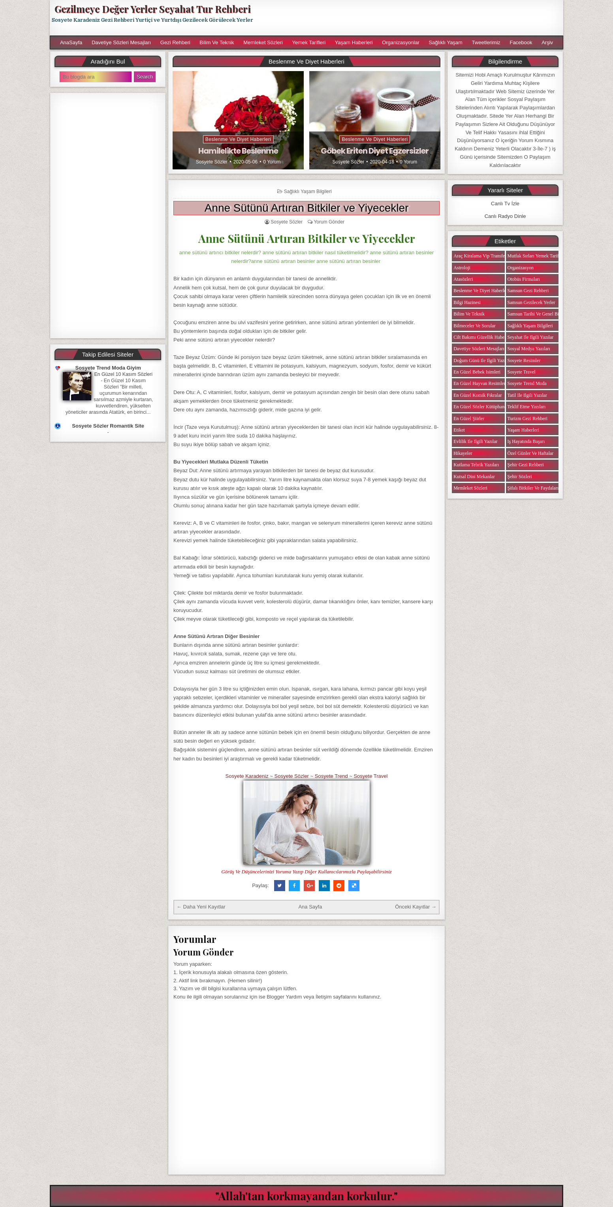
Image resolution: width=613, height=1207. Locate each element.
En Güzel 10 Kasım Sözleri (123, 374)
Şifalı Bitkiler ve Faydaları (533, 488)
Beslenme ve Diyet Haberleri (238, 139)
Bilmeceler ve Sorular (474, 325)
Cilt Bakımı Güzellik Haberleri (482, 337)
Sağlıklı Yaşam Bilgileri (308, 191)
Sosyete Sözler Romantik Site (108, 426)
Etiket (459, 430)
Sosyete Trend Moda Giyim (108, 368)
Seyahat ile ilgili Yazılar (531, 337)
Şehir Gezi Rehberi (526, 464)
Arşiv (547, 42)
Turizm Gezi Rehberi (528, 418)
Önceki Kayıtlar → (415, 907)
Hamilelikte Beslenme (238, 150)
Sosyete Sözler (212, 162)
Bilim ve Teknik (216, 42)
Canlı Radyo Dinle (505, 216)
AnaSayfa (71, 42)
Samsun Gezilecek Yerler (531, 302)
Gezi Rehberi (175, 42)
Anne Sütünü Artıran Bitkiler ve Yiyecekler (307, 208)
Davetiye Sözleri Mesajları (121, 42)
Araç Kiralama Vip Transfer (479, 256)
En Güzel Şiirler (468, 418)
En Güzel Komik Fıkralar (477, 395)
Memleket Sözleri (263, 42)
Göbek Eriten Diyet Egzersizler (375, 150)
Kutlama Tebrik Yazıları (476, 464)
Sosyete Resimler (524, 360)
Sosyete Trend (331, 776)
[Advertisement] (412, 18)
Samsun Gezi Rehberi (528, 290)
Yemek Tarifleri (308, 42)
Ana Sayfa (310, 907)
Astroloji (461, 267)
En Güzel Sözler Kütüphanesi (481, 406)
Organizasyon (521, 267)
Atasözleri (463, 279)
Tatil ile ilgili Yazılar (527, 395)
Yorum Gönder (329, 222)
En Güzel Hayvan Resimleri (480, 383)
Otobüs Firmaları (524, 279)
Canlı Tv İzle (505, 203)
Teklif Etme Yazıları (527, 406)
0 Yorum (271, 162)
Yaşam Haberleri (354, 42)
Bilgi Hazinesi (467, 302)
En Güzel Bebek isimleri (476, 372)
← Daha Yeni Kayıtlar (201, 907)
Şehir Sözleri (520, 476)
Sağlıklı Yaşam (446, 42)
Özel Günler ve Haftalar (531, 453)
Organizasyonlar (400, 42)
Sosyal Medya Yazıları (529, 348)
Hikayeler (462, 453)
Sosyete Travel (370, 776)
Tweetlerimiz (486, 42)
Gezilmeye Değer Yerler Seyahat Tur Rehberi (152, 8)
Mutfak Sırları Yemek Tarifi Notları (541, 256)
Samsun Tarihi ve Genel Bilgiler (538, 314)
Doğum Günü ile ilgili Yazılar (481, 360)
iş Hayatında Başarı (526, 441)
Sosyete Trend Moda (527, 383)
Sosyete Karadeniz (247, 776)
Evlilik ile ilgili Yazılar (475, 441)
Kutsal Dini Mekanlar (474, 476)
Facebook (521, 42)
